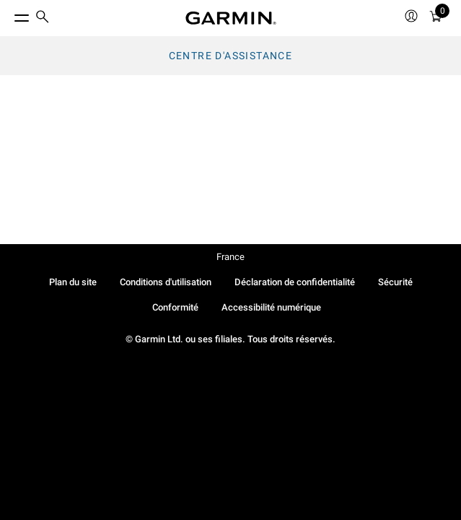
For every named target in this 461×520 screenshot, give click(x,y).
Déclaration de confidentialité (294, 282)
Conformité (175, 307)
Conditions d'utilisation (165, 282)
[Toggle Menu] (8, 14)
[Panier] (436, 18)
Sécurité (395, 282)
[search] (42, 18)
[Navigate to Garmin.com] (231, 18)
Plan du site (73, 282)
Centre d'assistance (231, 55)
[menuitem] (42, 18)
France (230, 256)
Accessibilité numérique (271, 307)
